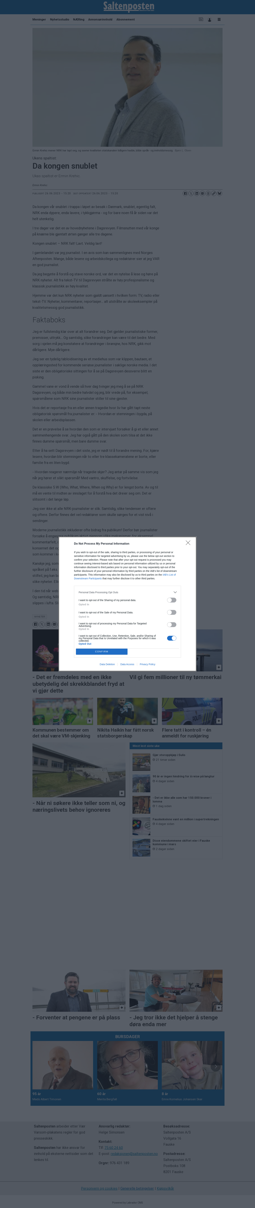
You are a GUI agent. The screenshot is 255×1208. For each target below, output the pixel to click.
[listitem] (127, 592)
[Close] (189, 544)
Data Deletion (107, 664)
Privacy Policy (147, 664)
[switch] (171, 600)
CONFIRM (101, 651)
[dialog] (127, 604)
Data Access (127, 664)
